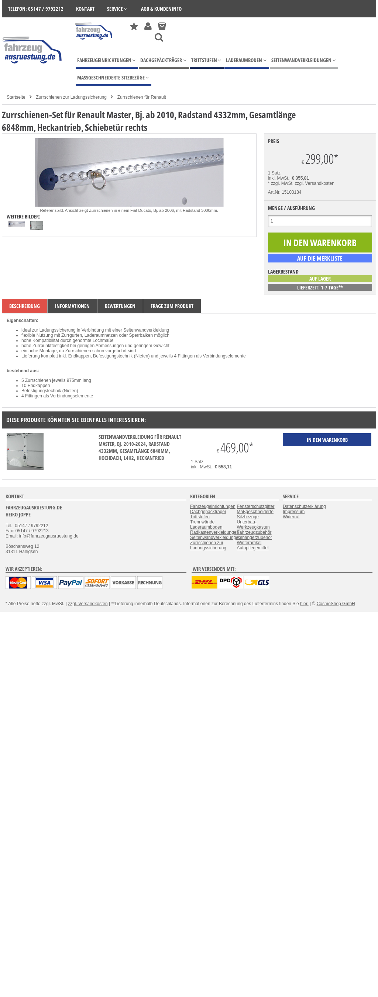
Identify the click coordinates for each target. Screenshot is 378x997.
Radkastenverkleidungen (214, 532)
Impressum (294, 511)
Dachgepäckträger (208, 511)
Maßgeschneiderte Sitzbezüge (255, 514)
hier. (304, 603)
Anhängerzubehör (254, 537)
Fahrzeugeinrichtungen (213, 506)
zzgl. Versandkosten (314, 183)
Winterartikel (249, 542)
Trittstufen (200, 516)
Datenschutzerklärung (304, 506)
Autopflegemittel (252, 547)
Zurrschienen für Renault (141, 97)
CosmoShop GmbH (336, 603)
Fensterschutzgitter (255, 506)
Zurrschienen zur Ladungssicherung (71, 97)
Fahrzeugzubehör (254, 532)
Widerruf (291, 516)
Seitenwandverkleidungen (215, 537)
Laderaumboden (206, 527)
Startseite (16, 97)
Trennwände (202, 522)
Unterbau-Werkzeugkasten (253, 524)
